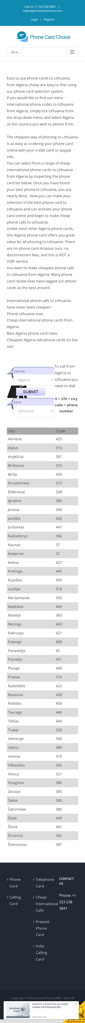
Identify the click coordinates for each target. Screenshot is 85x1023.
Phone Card (15, 883)
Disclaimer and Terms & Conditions (53, 1003)
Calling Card (15, 900)
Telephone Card (43, 883)
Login (34, 19)
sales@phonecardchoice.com (42, 11)
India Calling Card (41, 952)
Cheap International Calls (43, 904)
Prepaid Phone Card (42, 928)
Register (49, 19)
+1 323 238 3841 (45, 7)
